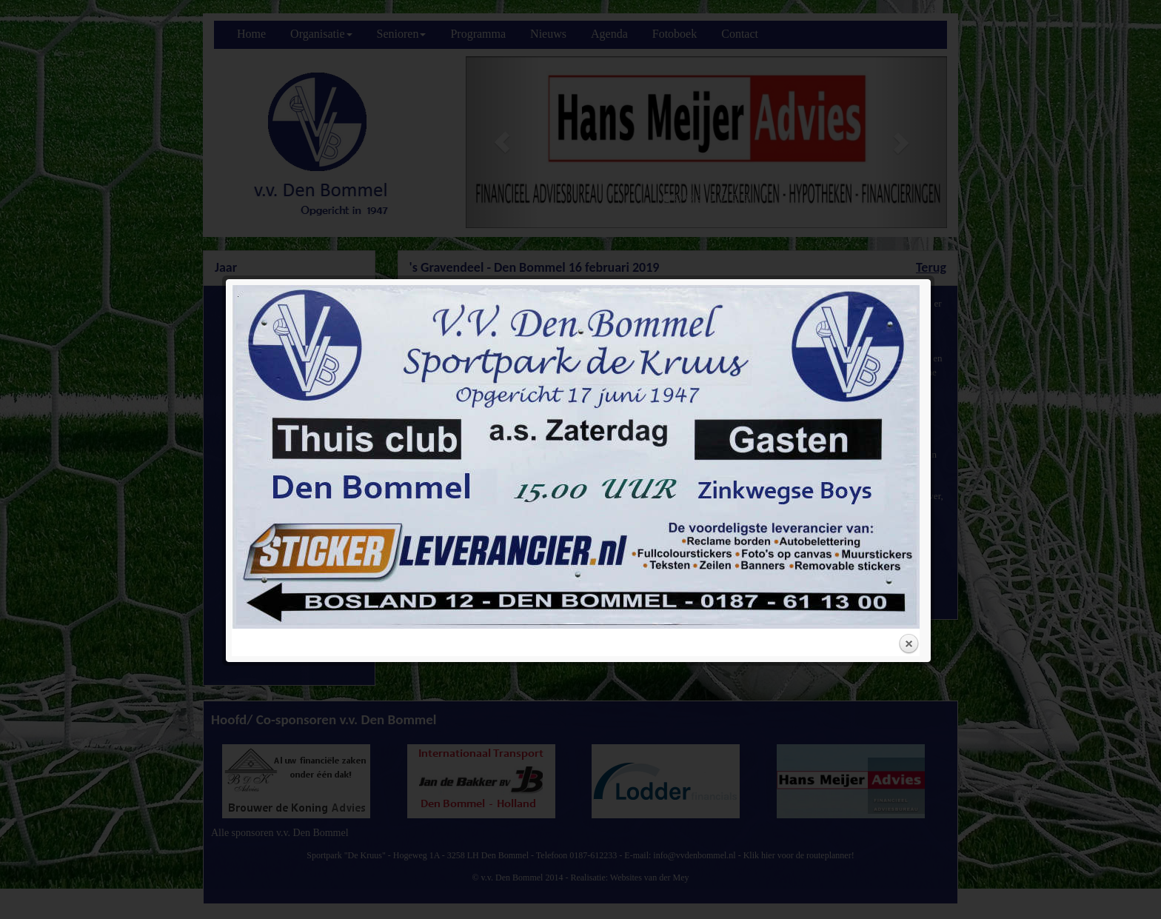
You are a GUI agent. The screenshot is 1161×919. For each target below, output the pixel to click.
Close (908, 451)
